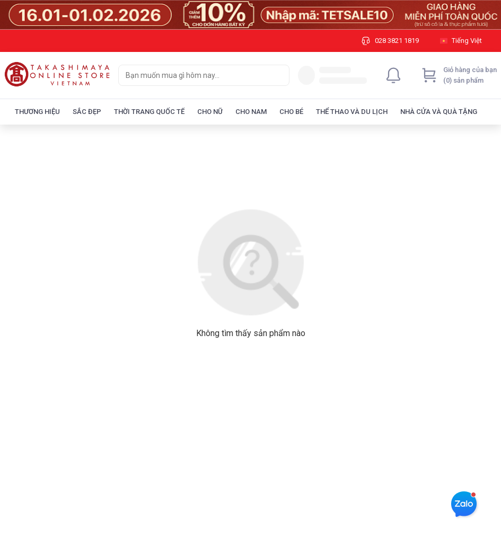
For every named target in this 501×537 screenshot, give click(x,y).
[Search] (278, 75)
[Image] (250, 15)
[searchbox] (194, 75)
